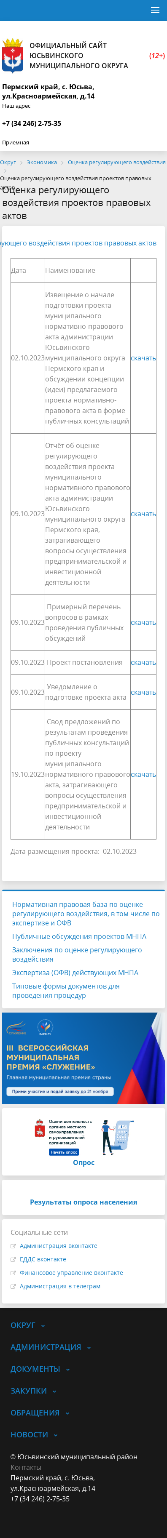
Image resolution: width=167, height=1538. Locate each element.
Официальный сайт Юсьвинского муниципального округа (83, 56)
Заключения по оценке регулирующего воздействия (77, 954)
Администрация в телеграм (60, 1286)
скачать (143, 358)
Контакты (26, 1467)
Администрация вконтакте (58, 1246)
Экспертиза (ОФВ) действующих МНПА (75, 972)
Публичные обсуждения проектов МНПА (79, 936)
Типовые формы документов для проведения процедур (66, 990)
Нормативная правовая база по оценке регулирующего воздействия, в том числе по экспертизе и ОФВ (86, 914)
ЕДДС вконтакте (43, 1259)
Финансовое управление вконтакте (71, 1273)
